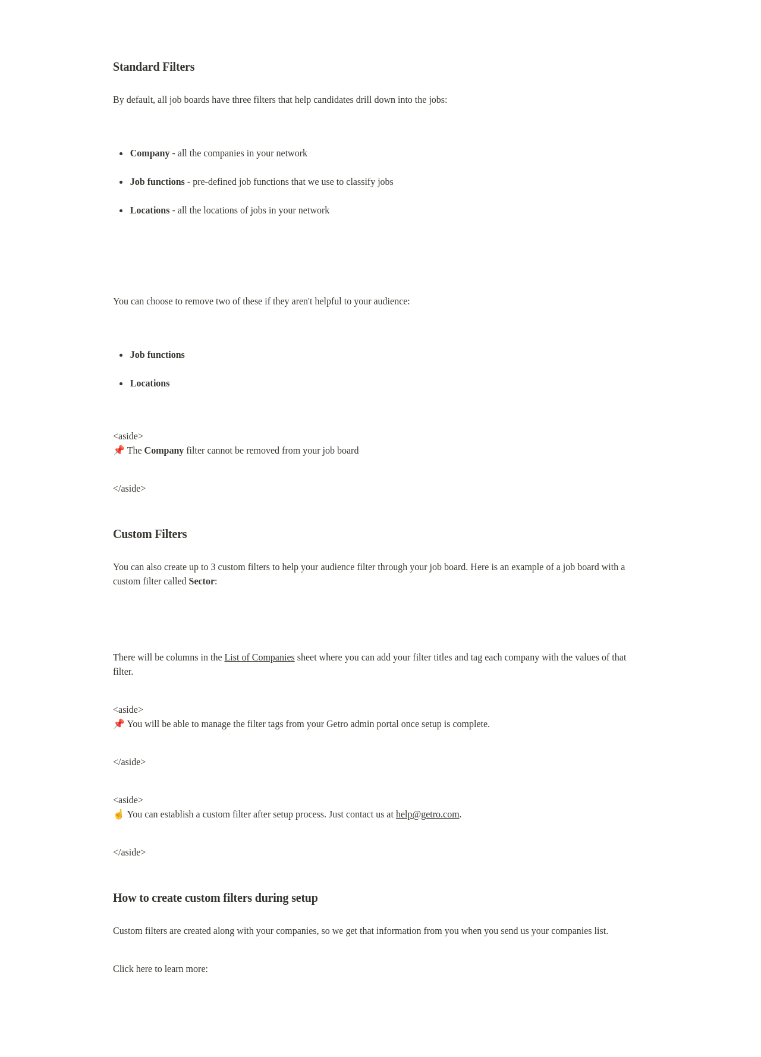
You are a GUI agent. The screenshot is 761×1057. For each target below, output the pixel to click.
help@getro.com (428, 814)
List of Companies (260, 657)
